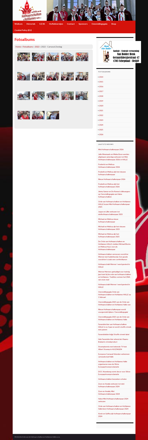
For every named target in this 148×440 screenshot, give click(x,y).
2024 (101, 125)
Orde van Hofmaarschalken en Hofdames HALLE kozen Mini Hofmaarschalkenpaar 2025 (114, 204)
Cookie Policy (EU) (23, 30)
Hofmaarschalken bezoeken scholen (112, 379)
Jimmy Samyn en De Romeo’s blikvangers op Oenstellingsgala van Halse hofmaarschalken (114, 194)
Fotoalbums (28, 46)
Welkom (19, 24)
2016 (101, 86)
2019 (101, 101)
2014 (101, 77)
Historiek (30, 24)
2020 (101, 106)
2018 (101, 96)
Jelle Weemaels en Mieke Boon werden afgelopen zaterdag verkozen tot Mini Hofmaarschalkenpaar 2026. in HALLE (113, 157)
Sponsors (83, 24)
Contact (71, 24)
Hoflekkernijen (56, 24)
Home (18, 46)
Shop (113, 24)
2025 (101, 130)
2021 (101, 110)
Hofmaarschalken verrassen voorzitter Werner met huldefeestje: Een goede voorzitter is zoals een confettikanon (113, 256)
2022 (37, 46)
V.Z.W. (42, 24)
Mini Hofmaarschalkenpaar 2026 (110, 149)
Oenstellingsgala (99, 24)
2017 (101, 91)
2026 (101, 134)
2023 (101, 120)
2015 (101, 82)
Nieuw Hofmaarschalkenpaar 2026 (111, 179)
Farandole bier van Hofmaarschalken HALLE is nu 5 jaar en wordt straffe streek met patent (114, 327)
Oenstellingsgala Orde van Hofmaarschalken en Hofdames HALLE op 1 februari (114, 294)
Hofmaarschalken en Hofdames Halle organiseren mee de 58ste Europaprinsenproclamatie (112, 364)
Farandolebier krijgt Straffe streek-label (113, 334)
